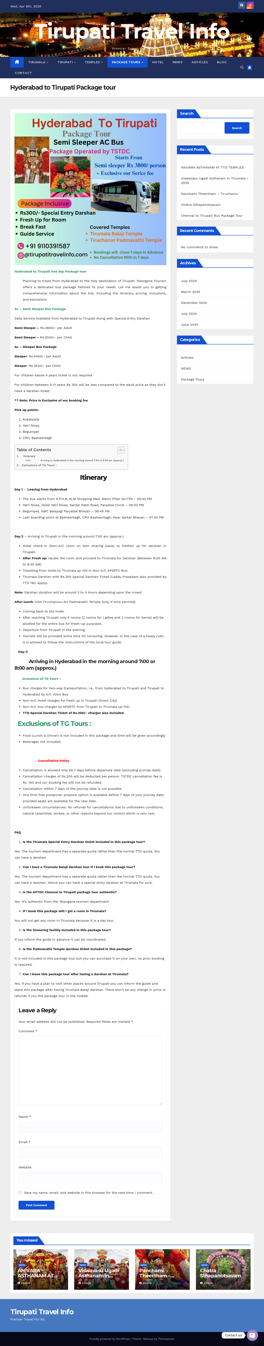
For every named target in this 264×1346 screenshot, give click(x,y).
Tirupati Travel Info (132, 31)
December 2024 (194, 303)
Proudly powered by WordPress (110, 1338)
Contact (23, 73)
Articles (200, 62)
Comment (28, 1031)
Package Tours (126, 62)
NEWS (186, 368)
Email (25, 1142)
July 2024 (189, 314)
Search (187, 113)
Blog (221, 62)
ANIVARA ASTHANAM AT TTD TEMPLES (212, 167)
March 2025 (190, 292)
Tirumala (37, 62)
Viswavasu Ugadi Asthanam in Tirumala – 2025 (98, 1276)
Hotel (158, 62)
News (178, 62)
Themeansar (166, 1338)
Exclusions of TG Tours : (38, 465)
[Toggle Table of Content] (119, 450)
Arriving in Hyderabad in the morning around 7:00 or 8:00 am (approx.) (77, 460)
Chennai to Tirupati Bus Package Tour (212, 216)
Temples (93, 62)
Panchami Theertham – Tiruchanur (209, 194)
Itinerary (27, 456)
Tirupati (65, 62)
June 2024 (189, 325)
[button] (242, 67)
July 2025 (189, 281)
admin (24, 1283)
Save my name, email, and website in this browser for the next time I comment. (88, 1193)
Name (25, 1117)
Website (25, 1167)
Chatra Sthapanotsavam (201, 205)
